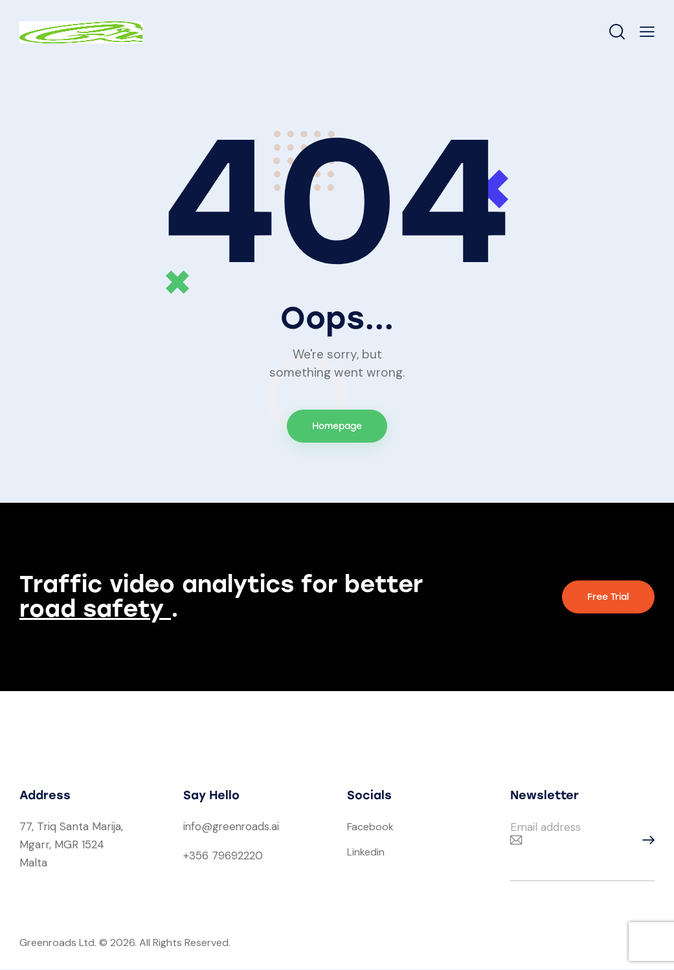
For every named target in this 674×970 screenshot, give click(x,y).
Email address (545, 828)
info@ (198, 827)
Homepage (337, 426)
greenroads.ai (247, 827)
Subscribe (645, 841)
